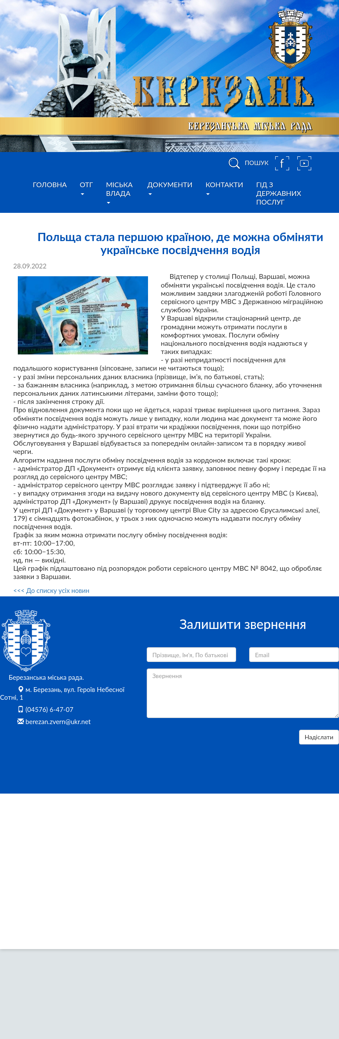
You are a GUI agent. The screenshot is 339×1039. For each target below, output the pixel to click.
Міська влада (119, 192)
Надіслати (319, 737)
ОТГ (86, 187)
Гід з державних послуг (278, 193)
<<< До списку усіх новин (51, 590)
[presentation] (213, 747)
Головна (50, 184)
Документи (170, 187)
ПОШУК (247, 163)
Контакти (224, 187)
